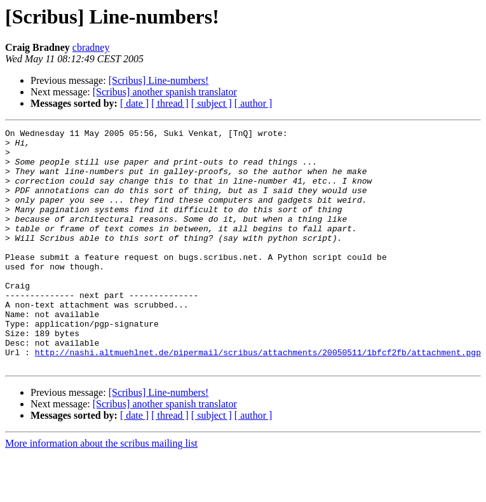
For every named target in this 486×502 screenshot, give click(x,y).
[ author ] (253, 103)
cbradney (91, 47)
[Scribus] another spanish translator (165, 91)
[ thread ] (170, 103)
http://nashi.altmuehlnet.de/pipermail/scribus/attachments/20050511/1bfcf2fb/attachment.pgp (258, 398)
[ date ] (134, 103)
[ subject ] (211, 103)
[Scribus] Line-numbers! (159, 80)
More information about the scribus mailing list (101, 490)
